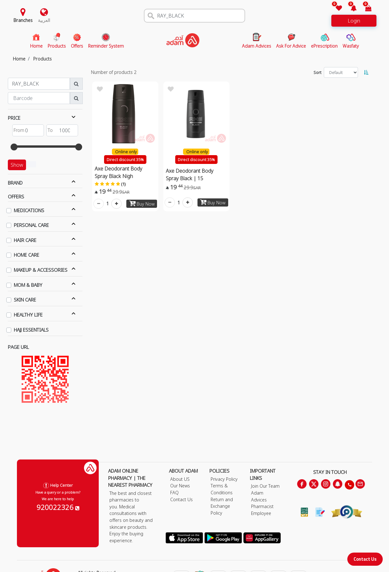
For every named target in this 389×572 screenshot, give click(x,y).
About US (180, 479)
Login (354, 20)
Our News (180, 486)
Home (19, 59)
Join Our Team (265, 486)
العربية (44, 20)
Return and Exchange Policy (222, 506)
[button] (350, 8)
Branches (23, 20)
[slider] (14, 147)
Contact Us (365, 559)
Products (42, 59)
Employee (261, 513)
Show (17, 164)
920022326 (58, 507)
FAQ (174, 493)
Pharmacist (262, 506)
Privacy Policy (224, 479)
